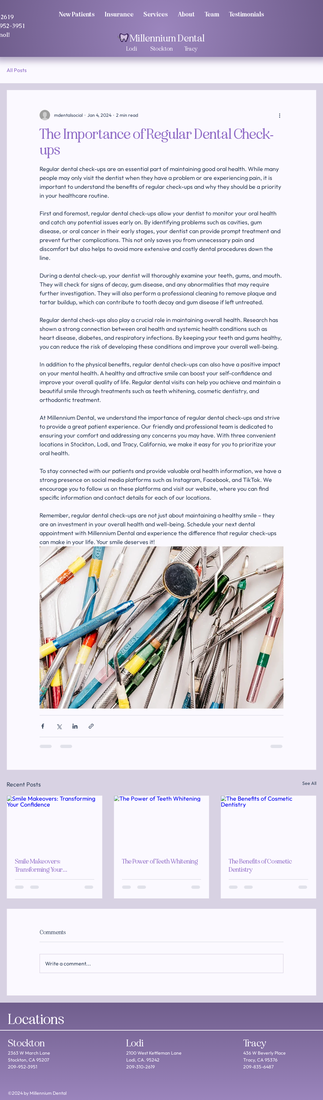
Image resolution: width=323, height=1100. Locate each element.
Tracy (254, 1043)
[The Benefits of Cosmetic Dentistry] (268, 822)
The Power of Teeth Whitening (160, 861)
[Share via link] (91, 726)
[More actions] (279, 115)
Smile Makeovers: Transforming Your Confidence (39, 866)
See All (309, 783)
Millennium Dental (167, 38)
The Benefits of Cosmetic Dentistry (260, 865)
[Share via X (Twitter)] (59, 726)
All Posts (17, 70)
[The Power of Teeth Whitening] (161, 822)
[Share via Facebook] (43, 726)
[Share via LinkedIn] (75, 726)
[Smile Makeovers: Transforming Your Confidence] (54, 822)
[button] (212, 14)
